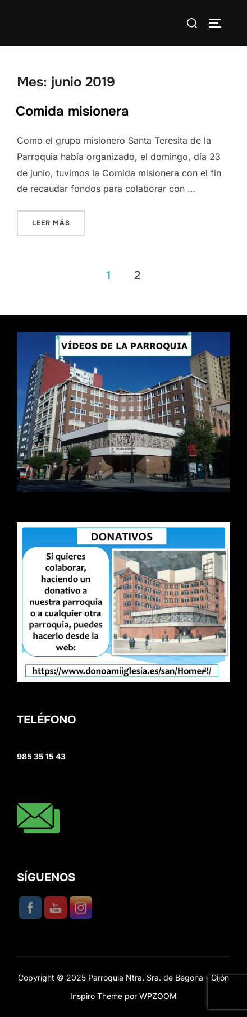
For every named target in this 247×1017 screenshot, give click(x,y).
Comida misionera (72, 111)
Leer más (58, 222)
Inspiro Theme (96, 996)
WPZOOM (158, 996)
